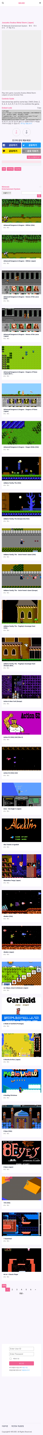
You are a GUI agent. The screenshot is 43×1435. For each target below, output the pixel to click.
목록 (4, 169)
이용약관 (5, 1426)
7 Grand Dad (8, 1239)
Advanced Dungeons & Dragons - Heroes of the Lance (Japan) (21, 335)
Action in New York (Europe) (13, 701)
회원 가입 (25, 1367)
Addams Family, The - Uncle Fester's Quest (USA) (20, 554)
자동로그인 (14, 1359)
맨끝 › (21, 1293)
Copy (39, 108)
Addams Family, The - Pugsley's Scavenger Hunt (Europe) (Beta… (19, 664)
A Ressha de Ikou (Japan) (12, 1059)
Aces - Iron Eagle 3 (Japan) (12, 809)
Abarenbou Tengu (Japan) (12, 880)
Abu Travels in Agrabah (11, 844)
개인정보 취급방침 (17, 1426)
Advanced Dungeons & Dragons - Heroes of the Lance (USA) (21, 297)
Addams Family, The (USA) (12, 483)
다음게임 (17, 169)
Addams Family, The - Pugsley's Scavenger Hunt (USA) (19, 627)
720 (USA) (7, 1203)
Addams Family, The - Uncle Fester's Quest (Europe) (21, 590)
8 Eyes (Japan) (8, 1167)
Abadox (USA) (8, 916)
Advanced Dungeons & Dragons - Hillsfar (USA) (19, 225)
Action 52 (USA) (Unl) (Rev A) (13, 737)
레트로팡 (21, 3)
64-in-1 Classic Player (11, 1274)
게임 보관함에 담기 (34, 157)
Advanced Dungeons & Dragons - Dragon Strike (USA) (21, 447)
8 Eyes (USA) (8, 1131)
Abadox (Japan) (9, 952)
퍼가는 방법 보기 (26, 124)
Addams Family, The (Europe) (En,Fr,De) (17, 519)
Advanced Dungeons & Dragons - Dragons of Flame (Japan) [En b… (20, 373)
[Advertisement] (21, 14)
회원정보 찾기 (26, 1370)
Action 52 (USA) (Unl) (11, 773)
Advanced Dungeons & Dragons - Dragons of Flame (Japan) (20, 410)
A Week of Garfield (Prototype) (14, 1024)
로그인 (21, 1363)
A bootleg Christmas (10, 1095)
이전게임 (10, 169)
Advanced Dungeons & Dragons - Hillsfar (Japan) (20, 261)
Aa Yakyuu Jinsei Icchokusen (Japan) (16, 988)
